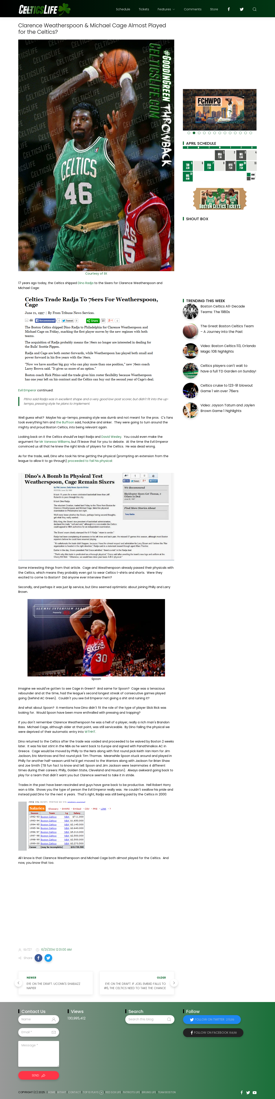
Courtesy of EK (96, 273)
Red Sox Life (113, 1092)
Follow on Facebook (215, 1032)
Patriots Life (131, 1092)
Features (166, 9)
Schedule (123, 9)
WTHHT (90, 732)
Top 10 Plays (91, 1092)
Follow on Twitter (214, 1019)
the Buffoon (65, 422)
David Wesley (111, 437)
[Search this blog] (149, 1019)
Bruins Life (149, 1092)
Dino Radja (85, 283)
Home (51, 1092)
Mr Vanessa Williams (55, 442)
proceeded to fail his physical (90, 461)
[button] (38, 958)
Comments (193, 9)
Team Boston (167, 1092)
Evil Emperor (27, 390)
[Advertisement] (96, 910)
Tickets (144, 9)
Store (214, 9)
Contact (74, 1092)
